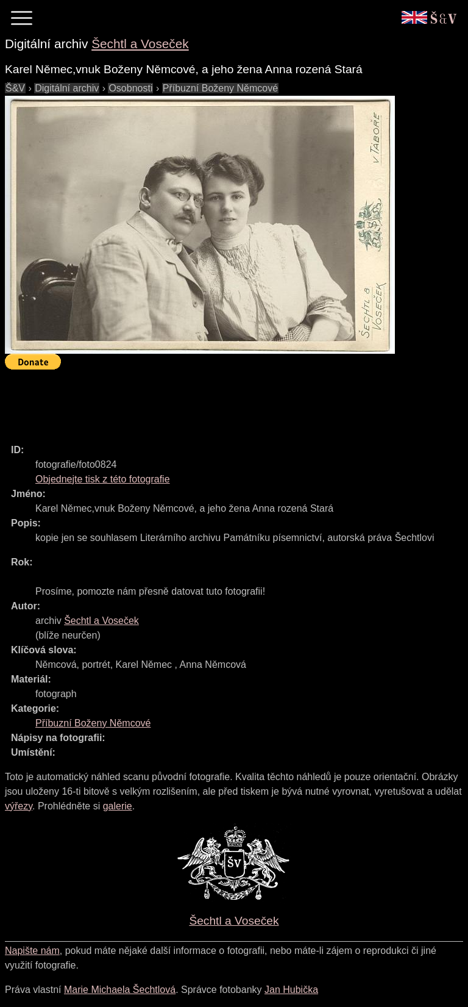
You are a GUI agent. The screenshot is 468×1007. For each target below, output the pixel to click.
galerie (117, 806)
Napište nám (32, 950)
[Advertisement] (226, 401)
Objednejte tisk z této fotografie (102, 479)
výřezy (18, 806)
